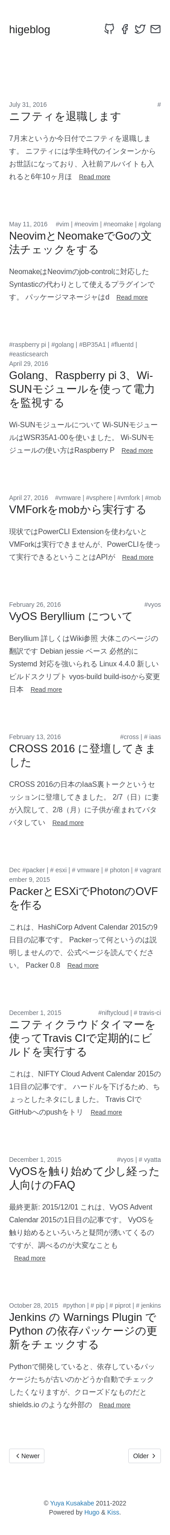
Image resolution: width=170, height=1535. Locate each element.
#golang (149, 224)
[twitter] (140, 29)
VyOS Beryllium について (71, 616)
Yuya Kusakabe (72, 1503)
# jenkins (148, 1305)
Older (144, 1456)
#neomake (118, 224)
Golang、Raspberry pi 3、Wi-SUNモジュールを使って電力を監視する (82, 389)
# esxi (58, 870)
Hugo (91, 1512)
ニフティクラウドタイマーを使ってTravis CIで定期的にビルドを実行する (82, 1038)
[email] (155, 29)
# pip (97, 1305)
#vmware (68, 497)
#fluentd (122, 344)
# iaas (152, 736)
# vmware (86, 870)
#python (74, 1305)
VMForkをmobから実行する (78, 509)
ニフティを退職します (65, 116)
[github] (109, 29)
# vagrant (148, 870)
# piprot (120, 1305)
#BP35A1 (92, 344)
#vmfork (128, 497)
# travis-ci (147, 1012)
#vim (62, 224)
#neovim (86, 224)
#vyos (152, 604)
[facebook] (124, 29)
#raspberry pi (27, 344)
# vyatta (150, 1159)
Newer (26, 1456)
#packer (33, 870)
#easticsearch (28, 354)
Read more (94, 176)
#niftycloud (113, 1012)
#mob (153, 497)
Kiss (113, 1512)
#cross (129, 736)
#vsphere (99, 497)
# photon (117, 870)
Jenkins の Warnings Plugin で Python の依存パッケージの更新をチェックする (83, 1330)
